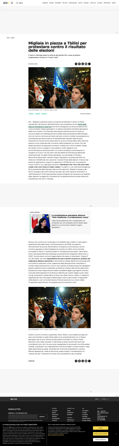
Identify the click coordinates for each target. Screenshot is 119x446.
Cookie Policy (86, 418)
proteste (44, 113)
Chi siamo (85, 410)
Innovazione (73, 2)
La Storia (85, 414)
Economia (58, 2)
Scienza (86, 2)
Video (69, 410)
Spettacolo (107, 2)
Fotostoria (70, 412)
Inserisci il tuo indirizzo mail (18, 413)
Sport (114, 2)
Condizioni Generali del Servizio (16, 421)
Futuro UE (70, 422)
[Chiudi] (116, 434)
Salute (80, 2)
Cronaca (45, 2)
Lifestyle (93, 2)
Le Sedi (84, 412)
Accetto (101, 428)
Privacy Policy (86, 420)
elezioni (37, 113)
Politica (65, 2)
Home (8, 37)
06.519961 (102, 420)
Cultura (99, 2)
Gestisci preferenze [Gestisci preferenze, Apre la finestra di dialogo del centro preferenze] (101, 439)
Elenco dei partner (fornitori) (56, 435)
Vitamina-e (70, 420)
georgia (31, 113)
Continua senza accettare (100, 433)
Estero (51, 2)
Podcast (69, 414)
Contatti (84, 416)
